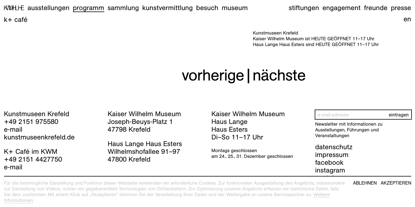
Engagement (341, 7)
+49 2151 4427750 (33, 159)
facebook (329, 162)
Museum (235, 7)
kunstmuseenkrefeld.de (39, 137)
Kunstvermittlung (167, 7)
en (407, 19)
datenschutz (334, 147)
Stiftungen (304, 7)
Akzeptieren (396, 183)
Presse (401, 7)
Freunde (376, 7)
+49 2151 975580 (31, 121)
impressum (332, 154)
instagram (330, 170)
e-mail (13, 129)
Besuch (207, 7)
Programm (88, 7)
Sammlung (123, 7)
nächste (278, 75)
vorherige (213, 75)
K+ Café (16, 19)
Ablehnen (365, 183)
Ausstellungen (48, 7)
